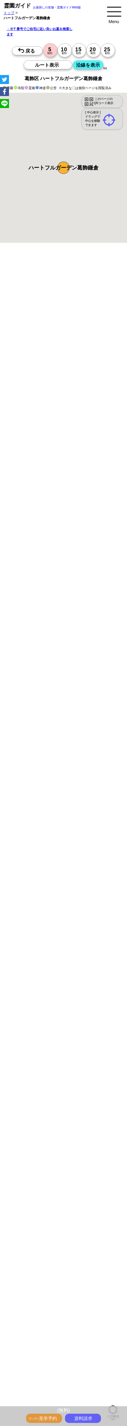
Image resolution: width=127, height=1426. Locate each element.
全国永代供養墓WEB (32, 1343)
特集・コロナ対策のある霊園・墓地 (44, 1363)
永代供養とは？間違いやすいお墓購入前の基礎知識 (57, 1336)
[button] (63, 167)
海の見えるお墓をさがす (35, 1376)
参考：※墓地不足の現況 (56, 536)
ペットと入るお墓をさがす (97, 1363)
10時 (90, 686)
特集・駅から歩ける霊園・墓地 (41, 1356)
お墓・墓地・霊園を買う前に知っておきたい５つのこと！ (62, 1330)
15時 (90, 700)
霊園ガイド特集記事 (68, 1343)
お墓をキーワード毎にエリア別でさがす (48, 1401)
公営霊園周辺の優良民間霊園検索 (42, 1389)
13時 (90, 693)
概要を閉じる (82, 339)
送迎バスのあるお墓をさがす (81, 1376)
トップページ (48, 1323)
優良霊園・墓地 (27, 817)
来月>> (97, 635)
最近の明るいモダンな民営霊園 (92, 1349)
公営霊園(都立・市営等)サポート (42, 1382)
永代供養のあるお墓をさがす (39, 1369)
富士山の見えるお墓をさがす (88, 1369)
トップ (9, 13)
